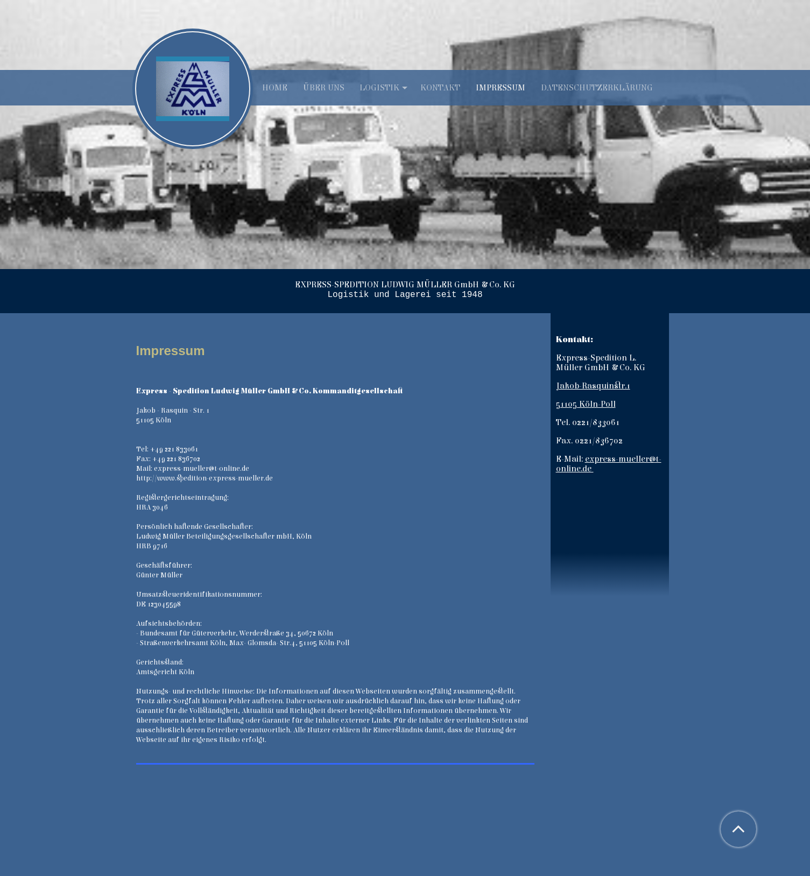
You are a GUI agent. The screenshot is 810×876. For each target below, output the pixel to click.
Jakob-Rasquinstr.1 (593, 386)
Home (274, 88)
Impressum (500, 88)
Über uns (323, 88)
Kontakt (440, 88)
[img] (405, 134)
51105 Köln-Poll (586, 404)
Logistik (379, 88)
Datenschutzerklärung (597, 88)
